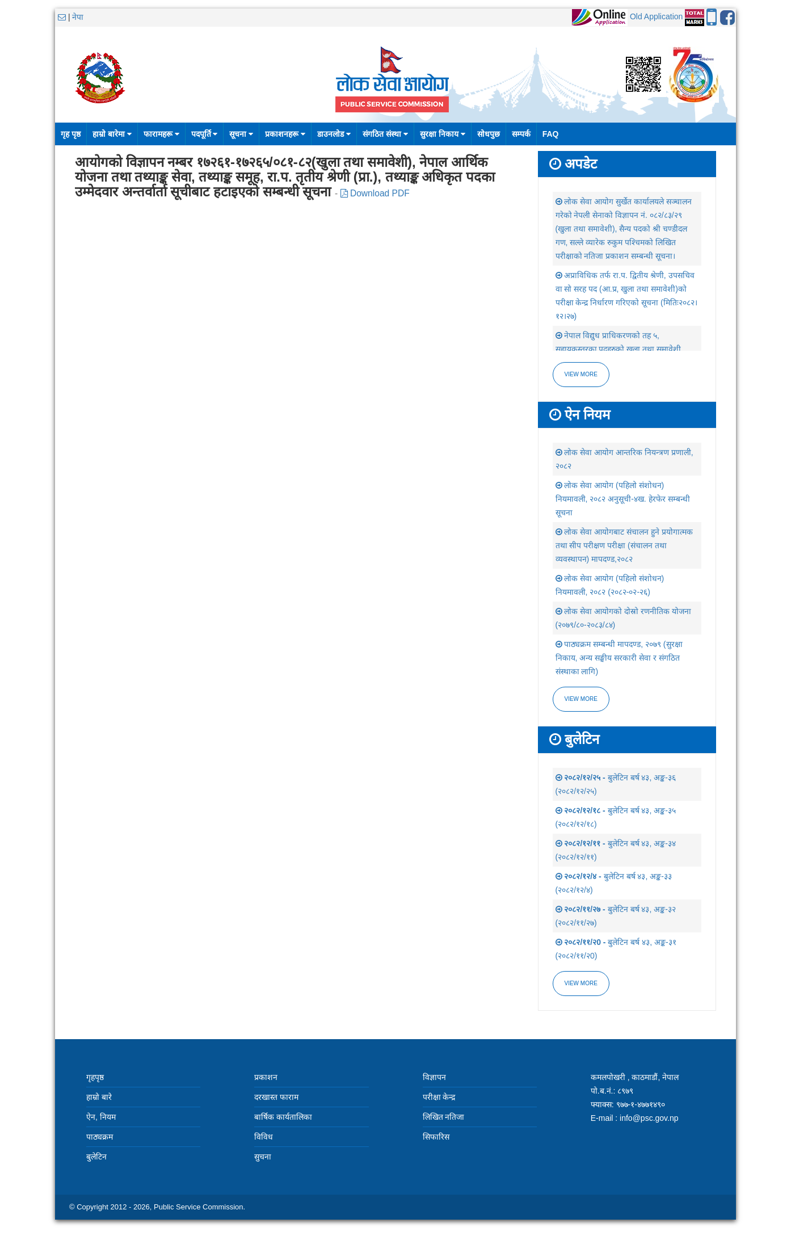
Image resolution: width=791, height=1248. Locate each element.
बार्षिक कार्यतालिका (283, 1116)
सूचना (241, 133)
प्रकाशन (265, 1077)
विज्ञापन (434, 1077)
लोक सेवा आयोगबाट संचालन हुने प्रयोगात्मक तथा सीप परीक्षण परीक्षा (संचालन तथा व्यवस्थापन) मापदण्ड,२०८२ (624, 545)
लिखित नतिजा (444, 1116)
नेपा (77, 17)
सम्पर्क (521, 133)
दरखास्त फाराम (276, 1097)
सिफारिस (436, 1136)
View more (581, 374)
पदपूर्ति (204, 133)
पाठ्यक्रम (99, 1136)
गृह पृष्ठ (71, 133)
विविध (263, 1136)
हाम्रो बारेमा (112, 133)
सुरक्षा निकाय (442, 133)
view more (581, 699)
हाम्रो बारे (99, 1097)
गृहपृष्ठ (95, 1077)
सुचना (262, 1156)
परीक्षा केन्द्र (439, 1097)
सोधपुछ (488, 133)
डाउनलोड (334, 133)
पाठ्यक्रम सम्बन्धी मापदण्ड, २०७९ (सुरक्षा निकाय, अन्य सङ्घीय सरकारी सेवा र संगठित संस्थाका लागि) (619, 658)
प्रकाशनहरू (285, 133)
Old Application (656, 16)
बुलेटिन (96, 1156)
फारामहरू (161, 133)
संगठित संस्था (385, 133)
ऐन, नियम (101, 1116)
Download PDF (375, 193)
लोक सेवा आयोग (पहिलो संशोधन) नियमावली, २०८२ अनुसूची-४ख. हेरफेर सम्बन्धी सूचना (623, 499)
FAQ (550, 133)
